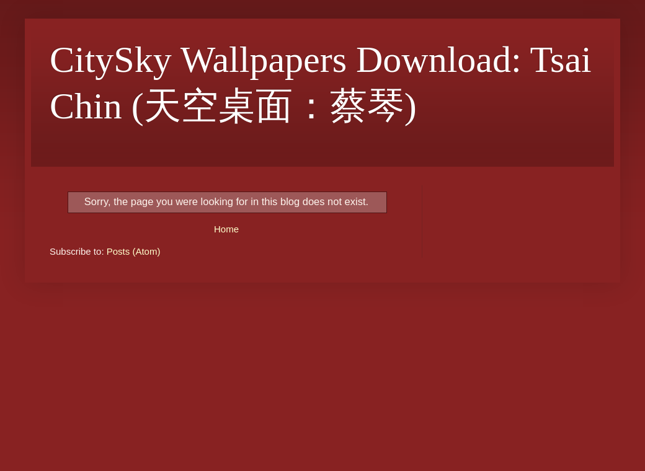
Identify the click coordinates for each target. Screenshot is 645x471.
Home (226, 229)
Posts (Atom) (134, 251)
